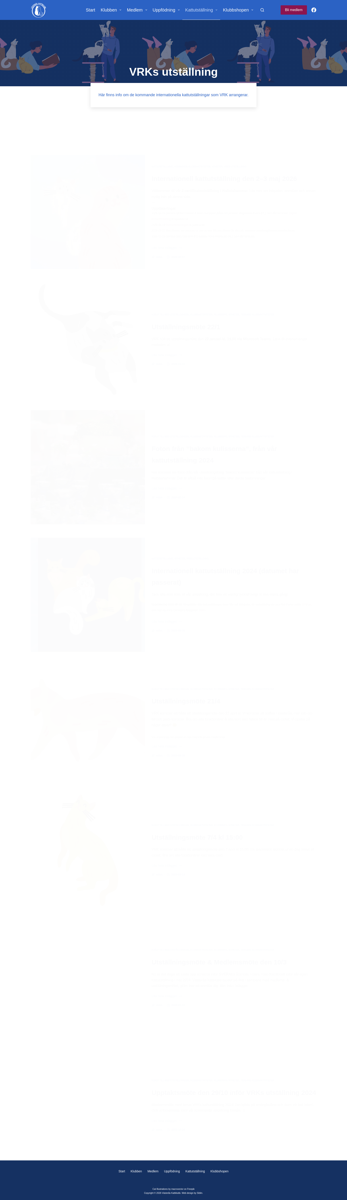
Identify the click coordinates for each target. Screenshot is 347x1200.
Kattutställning (202, 10)
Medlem (138, 10)
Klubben (112, 10)
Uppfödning (167, 10)
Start (90, 10)
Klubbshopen (239, 10)
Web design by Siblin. (192, 1193)
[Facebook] (313, 10)
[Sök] (262, 10)
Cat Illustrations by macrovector (167, 1189)
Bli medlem (294, 10)
